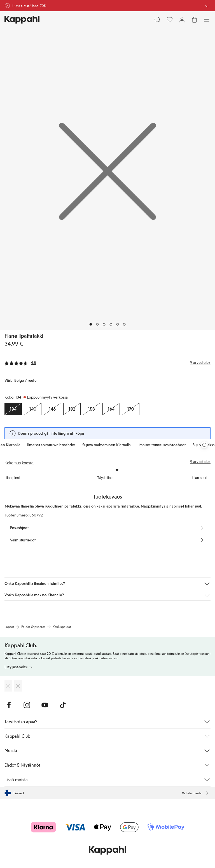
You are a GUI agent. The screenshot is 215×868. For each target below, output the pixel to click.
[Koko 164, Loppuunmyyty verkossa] (111, 409)
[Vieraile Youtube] (44, 705)
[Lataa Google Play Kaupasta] (18, 686)
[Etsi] (157, 19)
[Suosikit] (169, 19)
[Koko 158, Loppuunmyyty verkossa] (91, 409)
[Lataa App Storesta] (8, 686)
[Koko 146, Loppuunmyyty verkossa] (52, 409)
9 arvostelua (200, 461)
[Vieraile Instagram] (26, 705)
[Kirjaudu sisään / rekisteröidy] (182, 19)
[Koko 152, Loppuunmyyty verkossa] (72, 409)
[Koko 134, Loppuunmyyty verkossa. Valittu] (13, 409)
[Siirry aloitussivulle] (21, 20)
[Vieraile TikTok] (62, 705)
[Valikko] (206, 19)
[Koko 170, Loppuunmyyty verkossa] (130, 409)
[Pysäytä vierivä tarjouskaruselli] (204, 444)
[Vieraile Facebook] (8, 705)
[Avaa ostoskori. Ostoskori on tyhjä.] (194, 19)
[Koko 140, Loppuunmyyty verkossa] (32, 409)
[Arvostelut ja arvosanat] (107, 362)
